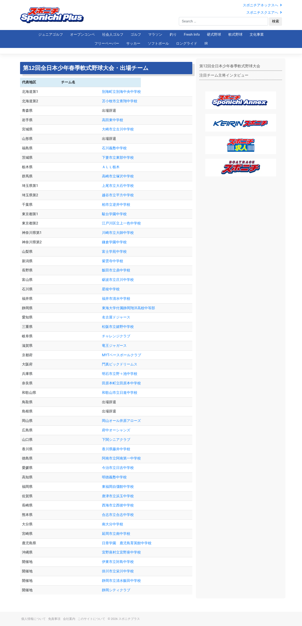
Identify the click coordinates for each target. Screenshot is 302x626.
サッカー (133, 43)
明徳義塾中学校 (114, 477)
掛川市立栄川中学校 (118, 571)
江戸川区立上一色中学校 (121, 223)
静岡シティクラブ (116, 590)
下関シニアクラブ (116, 439)
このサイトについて (91, 619)
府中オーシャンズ (116, 430)
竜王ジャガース (114, 345)
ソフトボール (158, 43)
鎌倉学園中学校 (114, 242)
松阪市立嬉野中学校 (118, 327)
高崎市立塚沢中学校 (118, 176)
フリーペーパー (106, 43)
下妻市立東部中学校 (118, 157)
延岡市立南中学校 (116, 534)
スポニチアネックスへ (262, 5)
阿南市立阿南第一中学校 (121, 458)
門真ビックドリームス (119, 364)
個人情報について (33, 619)
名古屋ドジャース (116, 317)
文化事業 (257, 34)
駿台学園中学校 (114, 214)
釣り (173, 34)
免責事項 (54, 619)
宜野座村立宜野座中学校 (121, 552)
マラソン (155, 34)
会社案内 (69, 619)
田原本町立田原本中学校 (121, 383)
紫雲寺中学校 (112, 261)
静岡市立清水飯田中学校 (121, 581)
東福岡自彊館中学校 (118, 487)
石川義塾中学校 (114, 148)
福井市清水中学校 (116, 298)
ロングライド (186, 43)
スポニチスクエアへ (264, 12)
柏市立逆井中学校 (116, 204)
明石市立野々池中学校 (119, 374)
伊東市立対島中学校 (118, 562)
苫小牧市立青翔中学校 (119, 101)
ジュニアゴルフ (50, 34)
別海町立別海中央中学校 (121, 92)
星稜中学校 (111, 289)
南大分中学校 (112, 524)
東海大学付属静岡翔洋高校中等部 (128, 308)
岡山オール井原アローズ (121, 421)
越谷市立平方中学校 (118, 195)
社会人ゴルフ (112, 34)
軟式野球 (235, 34)
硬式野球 (214, 34)
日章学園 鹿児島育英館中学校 (135, 543)
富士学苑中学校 (114, 251)
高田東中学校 (112, 120)
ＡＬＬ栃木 (111, 167)
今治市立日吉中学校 (118, 468)
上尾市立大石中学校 (118, 186)
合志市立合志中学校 (118, 515)
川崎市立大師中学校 (118, 233)
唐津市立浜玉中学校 (118, 496)
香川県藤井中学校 (116, 449)
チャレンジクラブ (116, 336)
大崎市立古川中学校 (118, 129)
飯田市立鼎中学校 (116, 270)
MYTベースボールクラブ (121, 355)
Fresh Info (192, 34)
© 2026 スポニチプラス (124, 619)
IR (206, 43)
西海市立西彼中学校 (118, 505)
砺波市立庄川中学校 (118, 280)
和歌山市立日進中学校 (119, 392)
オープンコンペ (82, 34)
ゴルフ (135, 34)
